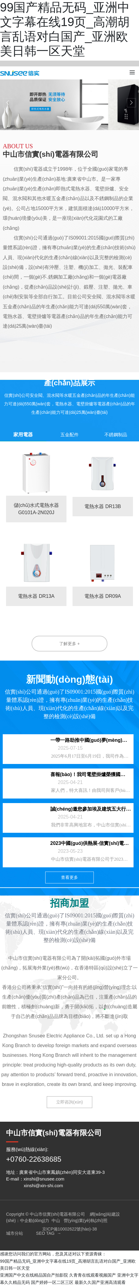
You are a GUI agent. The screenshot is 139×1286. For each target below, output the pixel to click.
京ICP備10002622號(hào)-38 (69, 1229)
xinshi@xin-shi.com (43, 1185)
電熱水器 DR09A (102, 596)
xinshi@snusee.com (44, 1178)
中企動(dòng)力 (34, 1220)
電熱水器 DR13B (102, 506)
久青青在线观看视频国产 (92, 1275)
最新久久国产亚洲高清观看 (100, 1282)
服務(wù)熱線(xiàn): (27, 1149)
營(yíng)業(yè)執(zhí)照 (85, 1220)
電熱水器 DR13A (36, 596)
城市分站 (14, 1233)
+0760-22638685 (33, 1159)
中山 (56, 1220)
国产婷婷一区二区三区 (52, 1282)
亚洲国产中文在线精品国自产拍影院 (34, 1275)
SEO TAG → (48, 1233)
